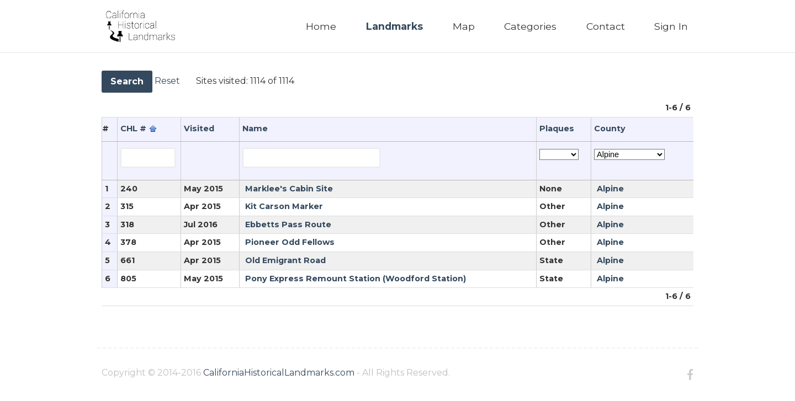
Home (321, 26)
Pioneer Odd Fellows (290, 242)
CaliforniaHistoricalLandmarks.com (278, 372)
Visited (199, 128)
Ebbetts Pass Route (288, 224)
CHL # (133, 128)
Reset (167, 81)
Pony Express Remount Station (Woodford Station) (355, 279)
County (610, 128)
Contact (605, 26)
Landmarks (394, 26)
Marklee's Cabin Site (289, 189)
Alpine (610, 189)
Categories (530, 26)
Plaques (556, 128)
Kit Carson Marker (284, 206)
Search (127, 81)
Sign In (671, 26)
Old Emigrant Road (285, 260)
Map (464, 26)
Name (255, 128)
